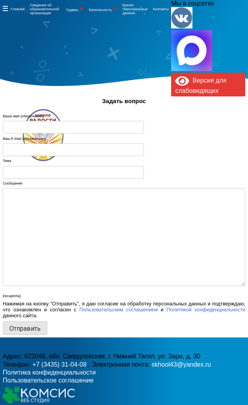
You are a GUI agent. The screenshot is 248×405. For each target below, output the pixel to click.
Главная (17, 9)
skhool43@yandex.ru (177, 145)
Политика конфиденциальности (49, 372)
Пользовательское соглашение (48, 380)
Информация (5, 8)
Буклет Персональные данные (135, 9)
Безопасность (100, 10)
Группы (72, 10)
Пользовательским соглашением (118, 310)
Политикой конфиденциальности (205, 310)
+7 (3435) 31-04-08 (60, 364)
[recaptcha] (12, 296)
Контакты (161, 9)
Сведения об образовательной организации (44, 9)
